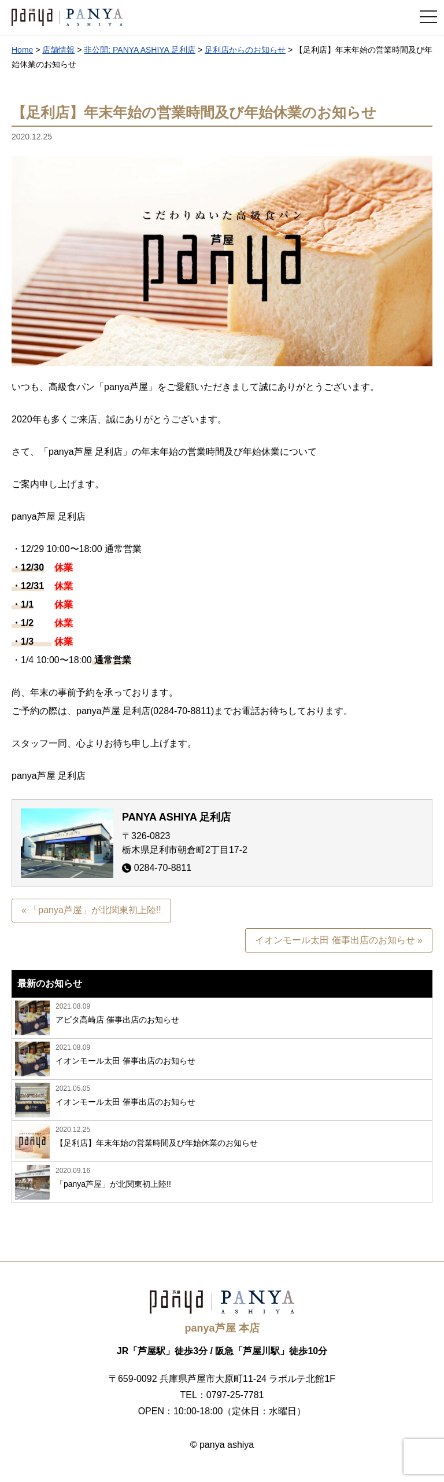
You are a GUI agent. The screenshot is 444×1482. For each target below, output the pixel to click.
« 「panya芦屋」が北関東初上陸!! (91, 910)
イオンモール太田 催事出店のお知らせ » (339, 941)
